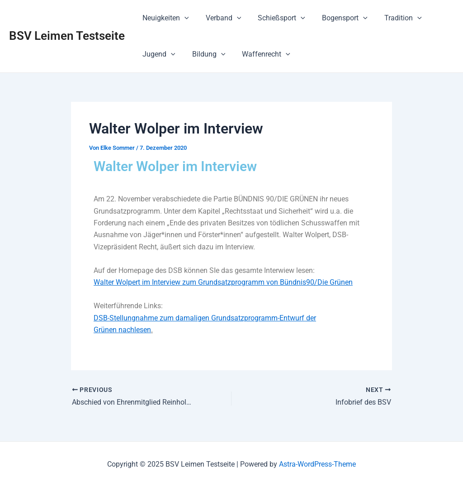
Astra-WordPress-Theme (317, 464)
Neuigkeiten (164, 18)
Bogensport (336, 18)
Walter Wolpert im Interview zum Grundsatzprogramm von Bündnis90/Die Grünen (223, 282)
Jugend (157, 54)
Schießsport (275, 18)
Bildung (205, 54)
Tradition (392, 18)
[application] (183, 18)
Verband (220, 18)
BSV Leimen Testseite (67, 36)
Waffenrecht (260, 54)
